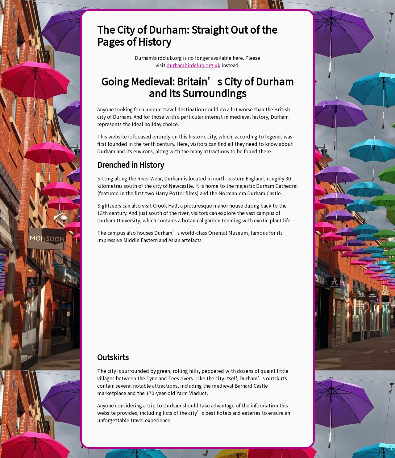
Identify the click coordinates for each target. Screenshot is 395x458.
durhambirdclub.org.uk (193, 65)
